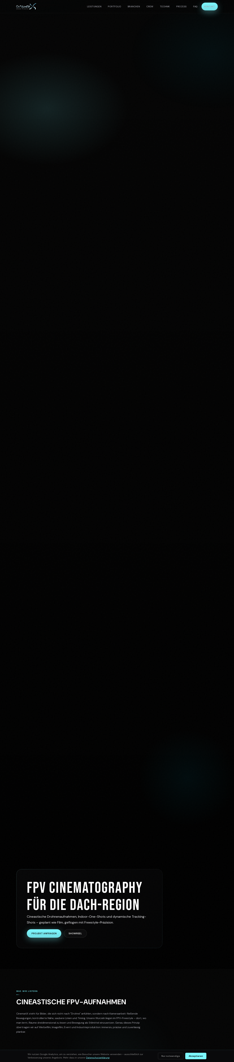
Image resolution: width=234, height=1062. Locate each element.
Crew (149, 6)
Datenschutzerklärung (98, 1057)
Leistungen (94, 6)
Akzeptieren (196, 1056)
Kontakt (209, 6)
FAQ (195, 6)
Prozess (181, 6)
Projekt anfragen (44, 933)
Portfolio (114, 6)
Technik (165, 6)
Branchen (134, 6)
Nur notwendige (170, 1056)
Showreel (75, 933)
